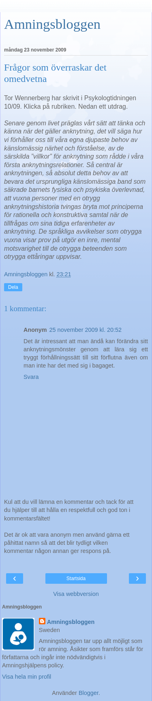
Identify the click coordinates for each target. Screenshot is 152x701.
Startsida (76, 578)
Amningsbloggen (52, 24)
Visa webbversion (76, 594)
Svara (31, 377)
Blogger (88, 693)
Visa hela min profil (26, 676)
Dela (13, 287)
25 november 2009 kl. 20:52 (85, 330)
